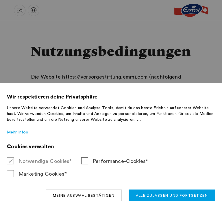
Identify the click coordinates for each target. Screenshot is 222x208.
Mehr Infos (17, 132)
